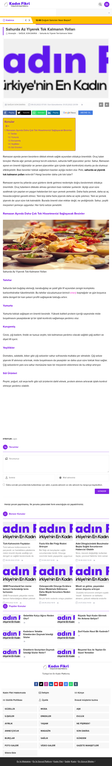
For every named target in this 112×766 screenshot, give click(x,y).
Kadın (73, 761)
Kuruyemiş (16, 140)
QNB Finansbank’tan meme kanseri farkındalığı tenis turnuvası (17, 589)
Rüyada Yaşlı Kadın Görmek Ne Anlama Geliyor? (92, 617)
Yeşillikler (15, 144)
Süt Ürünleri (17, 147)
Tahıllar (14, 134)
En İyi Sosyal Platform (42, 761)
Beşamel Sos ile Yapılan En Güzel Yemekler (92, 651)
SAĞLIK (22, 33)
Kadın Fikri (58, 761)
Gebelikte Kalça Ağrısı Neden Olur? (38, 617)
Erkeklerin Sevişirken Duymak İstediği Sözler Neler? (38, 651)
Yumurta (15, 137)
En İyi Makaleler (24, 761)
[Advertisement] (56, 412)
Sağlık (67, 761)
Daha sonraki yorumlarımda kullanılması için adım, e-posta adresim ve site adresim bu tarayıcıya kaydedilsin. (54, 485)
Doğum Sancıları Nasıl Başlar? (53, 20)
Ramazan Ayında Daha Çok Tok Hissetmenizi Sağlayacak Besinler (39, 130)
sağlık (15, 439)
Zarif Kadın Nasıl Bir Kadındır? (93, 631)
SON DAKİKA (31, 33)
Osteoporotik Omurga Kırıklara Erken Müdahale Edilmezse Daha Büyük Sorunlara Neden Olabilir (55, 590)
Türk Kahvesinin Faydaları (16, 543)
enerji (73, 292)
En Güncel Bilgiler (86, 761)
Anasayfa (11, 33)
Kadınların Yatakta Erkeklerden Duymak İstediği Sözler (38, 634)
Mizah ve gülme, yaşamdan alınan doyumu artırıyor (90, 588)
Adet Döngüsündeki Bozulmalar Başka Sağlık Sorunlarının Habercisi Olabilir (92, 546)
